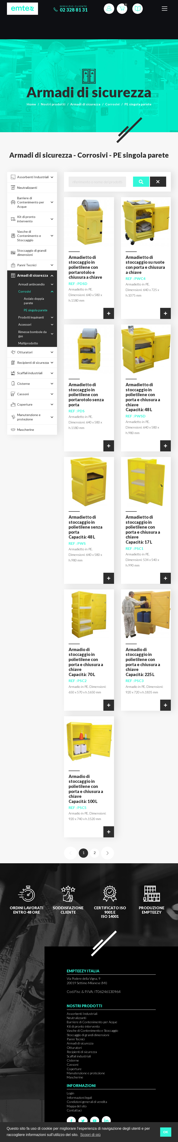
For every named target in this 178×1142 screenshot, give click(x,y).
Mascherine (75, 1077)
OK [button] (165, 1132)
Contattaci (74, 1110)
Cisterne (73, 1060)
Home (31, 104)
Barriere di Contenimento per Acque (92, 1022)
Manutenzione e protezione (86, 1073)
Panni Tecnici (76, 1039)
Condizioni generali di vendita (87, 1102)
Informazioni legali (79, 1097)
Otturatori (74, 1048)
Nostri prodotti (53, 104)
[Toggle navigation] (164, 8)
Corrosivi (112, 104)
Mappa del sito (77, 1106)
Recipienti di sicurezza (82, 1052)
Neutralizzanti (76, 1018)
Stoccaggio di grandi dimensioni (88, 1035)
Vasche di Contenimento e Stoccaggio (92, 1030)
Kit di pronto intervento (83, 1026)
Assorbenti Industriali (82, 1014)
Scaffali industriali (79, 1056)
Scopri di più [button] (90, 1135)
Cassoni (72, 1064)
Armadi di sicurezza (85, 104)
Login (70, 1093)
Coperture (74, 1069)
